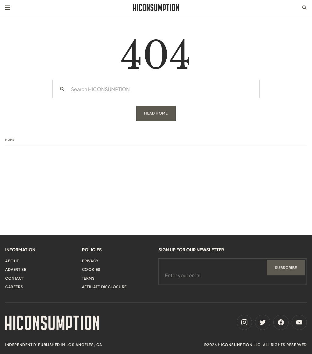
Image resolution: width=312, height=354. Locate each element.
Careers (14, 287)
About (12, 261)
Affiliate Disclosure (104, 287)
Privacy (90, 261)
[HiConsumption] (156, 7)
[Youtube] (299, 322)
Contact (14, 278)
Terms (88, 278)
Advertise (15, 269)
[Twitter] (262, 322)
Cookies (91, 269)
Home (9, 139)
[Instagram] (244, 322)
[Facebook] (281, 322)
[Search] (62, 89)
